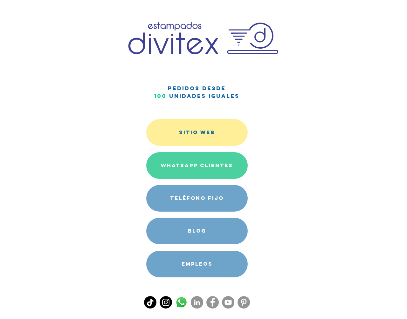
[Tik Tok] (150, 302)
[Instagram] (166, 302)
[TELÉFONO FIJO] (197, 198)
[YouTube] (228, 302)
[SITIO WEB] (197, 132)
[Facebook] (212, 302)
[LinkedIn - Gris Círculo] (197, 302)
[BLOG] (197, 231)
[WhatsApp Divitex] (181, 302)
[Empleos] (197, 264)
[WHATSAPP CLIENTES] (197, 165)
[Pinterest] (244, 302)
